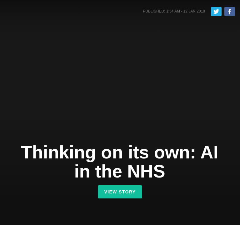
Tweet (216, 11)
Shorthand (32, 12)
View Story (120, 191)
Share (229, 11)
